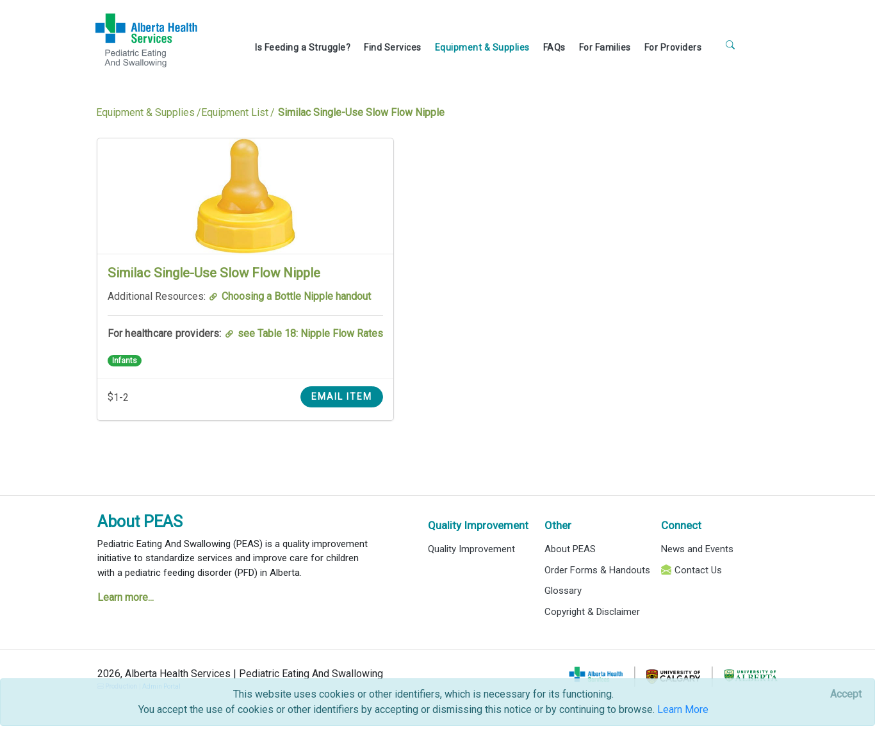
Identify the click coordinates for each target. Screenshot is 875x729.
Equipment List (234, 112)
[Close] (845, 694)
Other (557, 525)
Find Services (392, 47)
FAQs (554, 47)
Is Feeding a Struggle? (302, 47)
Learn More (682, 709)
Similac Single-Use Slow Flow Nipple (214, 273)
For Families (605, 47)
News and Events (697, 549)
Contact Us (698, 570)
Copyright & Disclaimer (592, 612)
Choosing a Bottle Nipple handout (296, 296)
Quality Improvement (478, 525)
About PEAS (140, 521)
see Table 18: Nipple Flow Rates (310, 333)
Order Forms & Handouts (597, 570)
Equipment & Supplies (482, 47)
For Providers (673, 47)
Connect (681, 525)
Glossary (563, 590)
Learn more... (125, 597)
